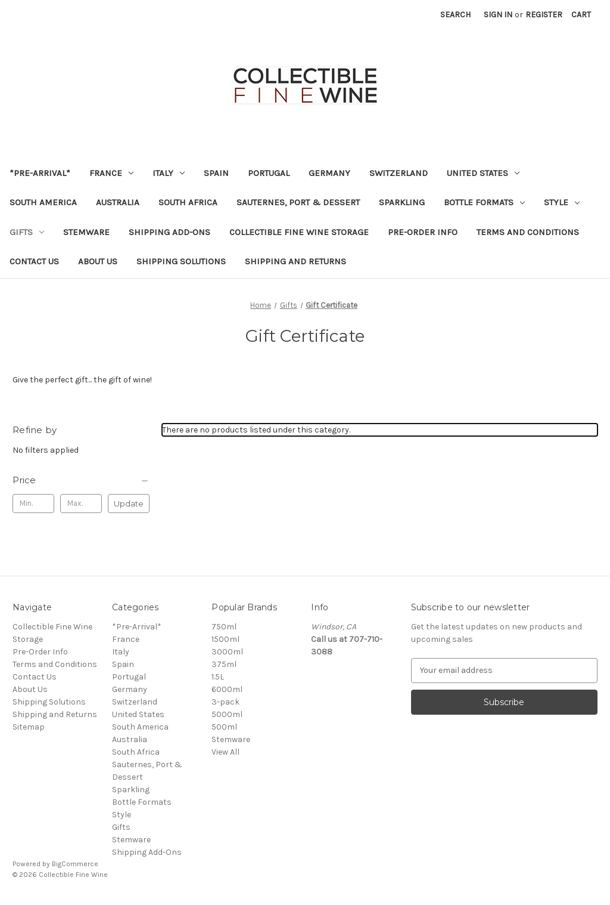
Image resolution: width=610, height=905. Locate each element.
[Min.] (33, 503)
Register (543, 15)
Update (129, 503)
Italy (168, 173)
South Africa (187, 202)
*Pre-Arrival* (40, 173)
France (111, 173)
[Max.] (81, 503)
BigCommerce (75, 864)
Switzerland (398, 173)
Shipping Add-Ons (169, 232)
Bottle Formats (484, 202)
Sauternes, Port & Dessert (298, 202)
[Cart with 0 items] (581, 14)
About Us (97, 261)
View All (225, 752)
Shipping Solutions (181, 261)
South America (43, 202)
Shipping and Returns (295, 261)
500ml (224, 727)
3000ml (227, 652)
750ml (223, 627)
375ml (223, 664)
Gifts (27, 232)
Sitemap (29, 727)
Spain (216, 173)
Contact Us (34, 261)
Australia (117, 202)
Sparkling (402, 202)
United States (483, 173)
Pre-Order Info (423, 232)
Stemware (86, 232)
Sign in (498, 15)
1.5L (217, 677)
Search (455, 15)
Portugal (269, 173)
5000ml (226, 714)
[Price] (81, 480)
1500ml (225, 639)
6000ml (226, 689)
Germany (329, 173)
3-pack (225, 702)
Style (562, 202)
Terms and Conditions (528, 232)
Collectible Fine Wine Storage (299, 232)
